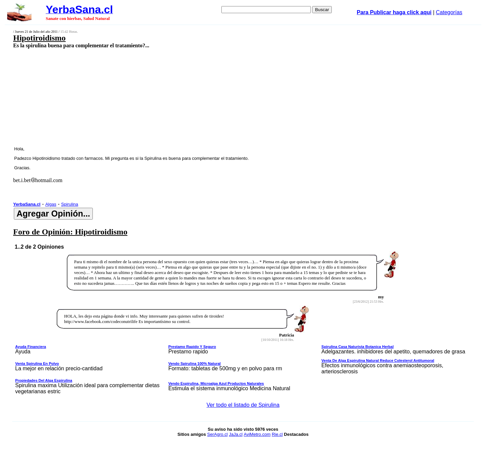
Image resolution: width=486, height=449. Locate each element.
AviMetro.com (257, 434)
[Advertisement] (194, 97)
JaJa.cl (235, 434)
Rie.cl (277, 434)
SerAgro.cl (217, 434)
